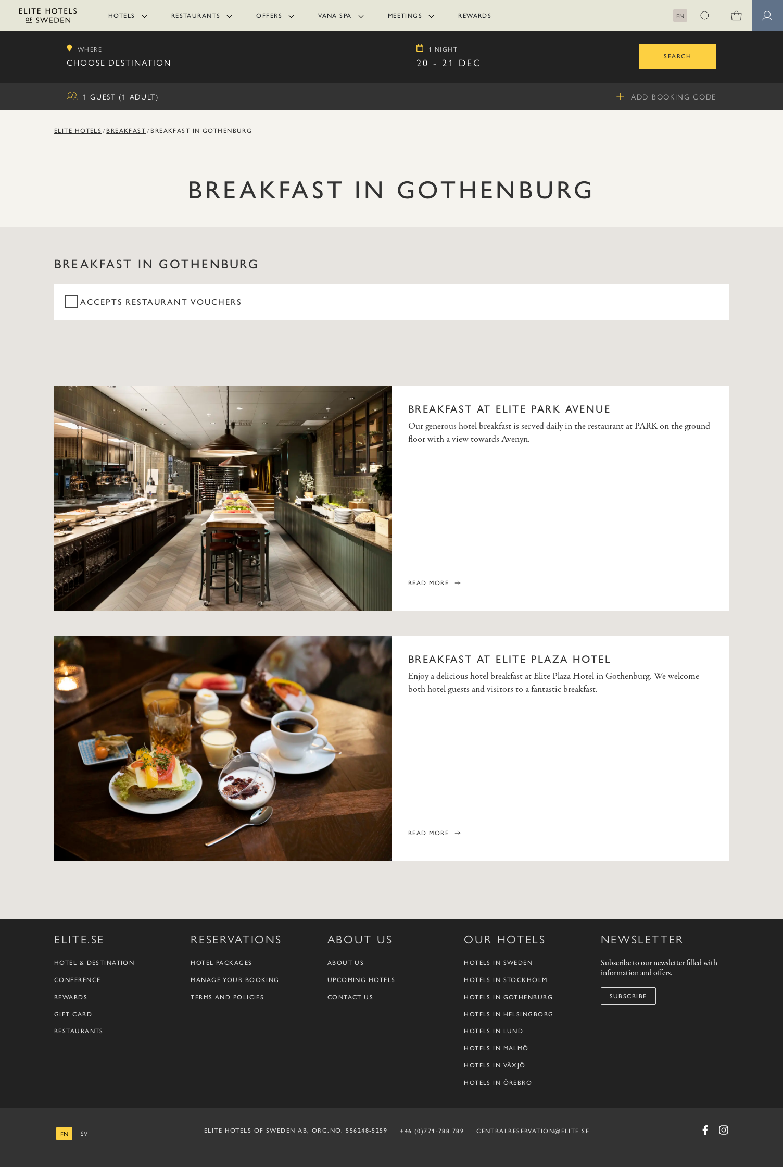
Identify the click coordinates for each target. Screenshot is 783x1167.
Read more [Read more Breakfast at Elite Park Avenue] (428, 583)
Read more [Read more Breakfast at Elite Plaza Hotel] (428, 833)
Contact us (350, 997)
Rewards (474, 15)
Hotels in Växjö (495, 1065)
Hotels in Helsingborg (508, 1014)
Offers (269, 15)
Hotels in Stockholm (505, 980)
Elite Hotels (78, 130)
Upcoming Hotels (361, 980)
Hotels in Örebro (498, 1082)
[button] (705, 15)
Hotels (121, 15)
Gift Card (73, 1014)
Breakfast (126, 130)
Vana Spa (335, 15)
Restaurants (196, 15)
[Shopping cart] (736, 15)
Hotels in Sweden (498, 962)
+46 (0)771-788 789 (432, 1131)
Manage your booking (235, 980)
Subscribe (628, 996)
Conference (77, 980)
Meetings (405, 15)
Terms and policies (227, 997)
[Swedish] (84, 1133)
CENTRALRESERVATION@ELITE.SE (532, 1131)
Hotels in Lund (493, 1031)
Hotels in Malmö (496, 1048)
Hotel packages (221, 962)
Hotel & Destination (94, 962)
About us (345, 962)
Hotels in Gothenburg (508, 997)
